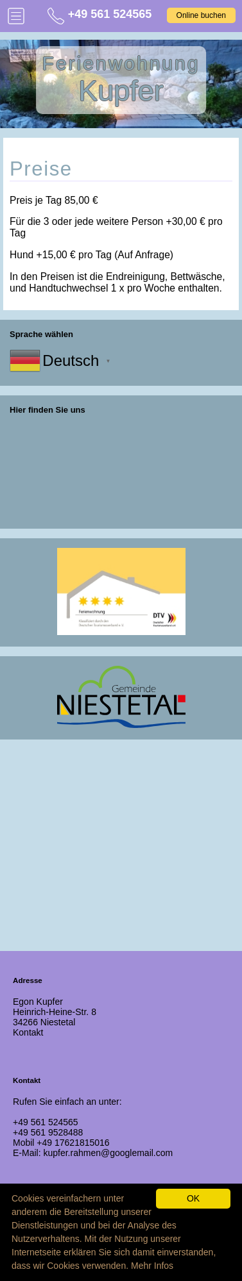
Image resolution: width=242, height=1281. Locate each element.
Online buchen (201, 15)
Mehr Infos (152, 1265)
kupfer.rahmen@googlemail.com (108, 1153)
